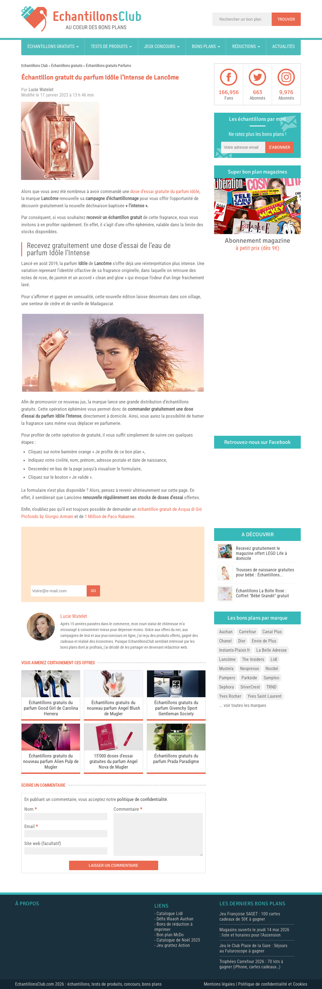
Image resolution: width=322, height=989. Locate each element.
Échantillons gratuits (50, 46)
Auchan (226, 631)
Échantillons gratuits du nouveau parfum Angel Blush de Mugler (113, 708)
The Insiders (253, 659)
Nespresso (249, 668)
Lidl (274, 659)
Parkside (249, 677)
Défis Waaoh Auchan (175, 918)
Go (93, 590)
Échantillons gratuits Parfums (108, 65)
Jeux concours (159, 46)
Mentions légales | (221, 984)
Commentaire (127, 809)
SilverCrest (250, 687)
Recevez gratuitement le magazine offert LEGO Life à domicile (261, 553)
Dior (241, 641)
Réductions (244, 46)
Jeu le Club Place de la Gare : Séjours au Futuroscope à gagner (253, 948)
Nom (29, 809)
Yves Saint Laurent (264, 696)
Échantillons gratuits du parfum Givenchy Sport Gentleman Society (176, 708)
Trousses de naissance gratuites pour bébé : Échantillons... (265, 572)
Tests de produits (109, 46)
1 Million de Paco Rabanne (109, 516)
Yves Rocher (230, 696)
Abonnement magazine (257, 243)
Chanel (225, 641)
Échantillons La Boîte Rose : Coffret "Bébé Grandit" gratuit (262, 593)
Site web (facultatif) (42, 843)
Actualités (283, 46)
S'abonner (279, 147)
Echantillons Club (34, 65)
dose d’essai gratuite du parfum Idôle (164, 191)
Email (29, 826)
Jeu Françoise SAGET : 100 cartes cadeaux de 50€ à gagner (249, 916)
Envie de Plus (264, 641)
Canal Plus (272, 631)
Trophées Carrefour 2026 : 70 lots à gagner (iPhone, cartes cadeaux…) (251, 964)
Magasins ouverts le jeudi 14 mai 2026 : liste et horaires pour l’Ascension (254, 932)
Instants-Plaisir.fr (234, 650)
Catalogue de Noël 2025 (178, 940)
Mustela (226, 668)
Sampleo (271, 677)
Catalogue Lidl (170, 913)
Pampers (227, 677)
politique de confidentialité (142, 799)
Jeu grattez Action (173, 945)
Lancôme (49, 198)
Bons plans (204, 46)
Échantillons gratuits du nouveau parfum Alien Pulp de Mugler (51, 761)
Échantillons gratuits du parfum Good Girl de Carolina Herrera (51, 708)
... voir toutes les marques (242, 705)
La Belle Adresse (271, 650)
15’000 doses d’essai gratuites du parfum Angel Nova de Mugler (113, 761)
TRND (271, 687)
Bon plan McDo (170, 934)
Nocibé (272, 668)
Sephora (226, 687)
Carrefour (247, 631)
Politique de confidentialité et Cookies (272, 984)
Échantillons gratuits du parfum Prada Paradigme (176, 758)
